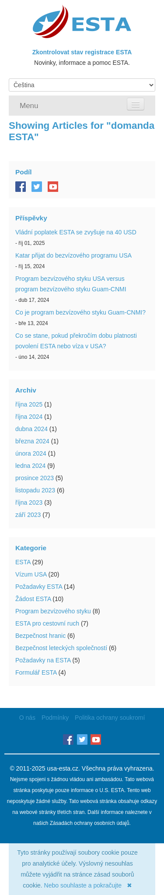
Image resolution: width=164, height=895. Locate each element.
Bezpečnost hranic (40, 635)
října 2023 (28, 502)
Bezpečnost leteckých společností (61, 647)
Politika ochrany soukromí (110, 717)
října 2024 (28, 416)
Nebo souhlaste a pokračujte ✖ (88, 885)
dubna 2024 (31, 428)
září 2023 (28, 514)
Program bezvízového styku (53, 611)
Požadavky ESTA (38, 586)
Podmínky (55, 717)
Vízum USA (31, 574)
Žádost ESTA (33, 598)
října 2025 (28, 404)
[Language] (82, 85)
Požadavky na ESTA (43, 660)
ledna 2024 (30, 465)
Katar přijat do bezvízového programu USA (73, 255)
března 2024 (32, 441)
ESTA (23, 562)
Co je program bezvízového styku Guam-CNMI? (80, 312)
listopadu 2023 (35, 490)
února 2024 (30, 453)
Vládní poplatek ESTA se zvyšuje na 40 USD (75, 232)
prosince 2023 (34, 477)
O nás (27, 717)
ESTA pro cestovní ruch (47, 623)
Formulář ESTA (36, 672)
